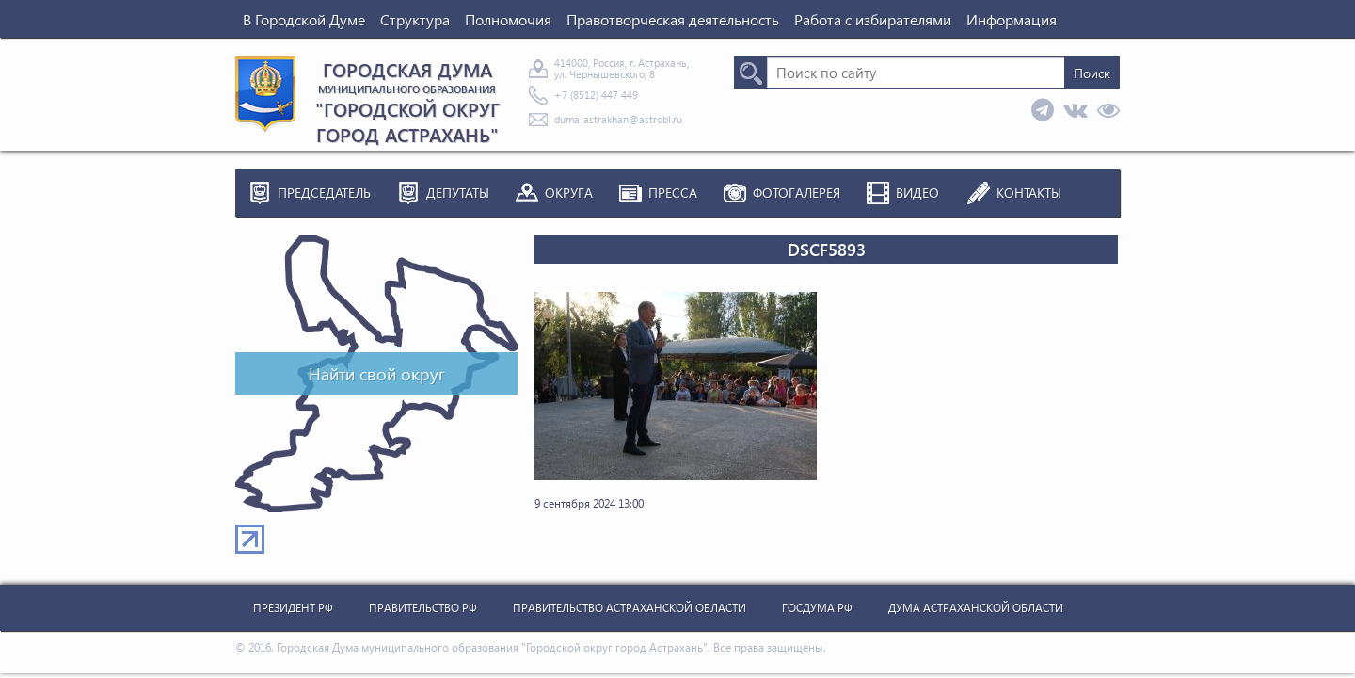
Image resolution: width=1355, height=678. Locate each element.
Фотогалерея (796, 193)
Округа (569, 193)
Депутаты (457, 193)
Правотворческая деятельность (672, 19)
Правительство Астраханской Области (629, 608)
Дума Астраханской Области (975, 608)
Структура (415, 19)
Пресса (672, 193)
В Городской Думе (304, 19)
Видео (917, 193)
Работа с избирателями (872, 19)
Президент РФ (293, 608)
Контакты (1028, 193)
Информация (1011, 19)
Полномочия (508, 19)
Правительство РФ (423, 608)
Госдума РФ (817, 608)
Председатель (324, 193)
